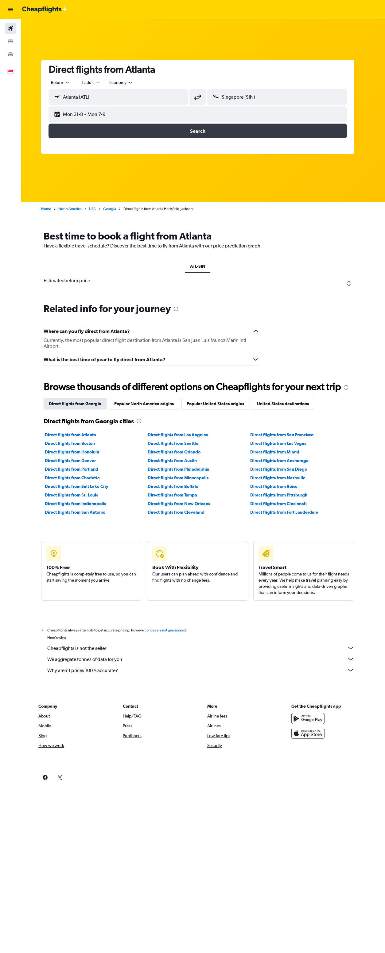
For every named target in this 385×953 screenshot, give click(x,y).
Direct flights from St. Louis (76, 494)
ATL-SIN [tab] (203, 266)
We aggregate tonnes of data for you (206, 659)
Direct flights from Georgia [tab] (80, 403)
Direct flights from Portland (77, 469)
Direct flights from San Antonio (80, 512)
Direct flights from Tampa (177, 494)
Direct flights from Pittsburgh (284, 494)
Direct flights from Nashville (283, 477)
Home (51, 209)
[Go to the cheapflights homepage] (45, 9)
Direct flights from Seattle (178, 443)
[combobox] (127, 82)
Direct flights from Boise (279, 486)
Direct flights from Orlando (179, 451)
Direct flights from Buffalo (178, 486)
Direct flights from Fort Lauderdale (290, 512)
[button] (10, 9)
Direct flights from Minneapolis (183, 477)
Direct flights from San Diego (284, 469)
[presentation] (354, 283)
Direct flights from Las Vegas (284, 443)
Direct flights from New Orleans (184, 503)
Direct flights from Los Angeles (183, 434)
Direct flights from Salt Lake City (82, 486)
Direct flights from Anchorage (285, 460)
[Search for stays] (10, 41)
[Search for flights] (10, 28)
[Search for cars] (10, 54)
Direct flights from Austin (177, 460)
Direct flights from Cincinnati (284, 503)
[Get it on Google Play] (311, 718)
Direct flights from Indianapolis (80, 503)
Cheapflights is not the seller (206, 648)
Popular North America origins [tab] (149, 403)
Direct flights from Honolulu (77, 451)
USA (98, 209)
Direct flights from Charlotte (77, 477)
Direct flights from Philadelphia (184, 469)
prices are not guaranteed (171, 630)
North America (75, 209)
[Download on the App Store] (311, 733)
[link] (301, 777)
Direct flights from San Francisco (287, 434)
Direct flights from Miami (280, 451)
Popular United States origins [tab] (221, 403)
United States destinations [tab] (288, 403)
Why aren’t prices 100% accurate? (206, 670)
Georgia (115, 209)
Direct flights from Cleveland (181, 512)
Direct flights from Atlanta (76, 434)
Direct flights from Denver (75, 460)
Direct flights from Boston (75, 443)
